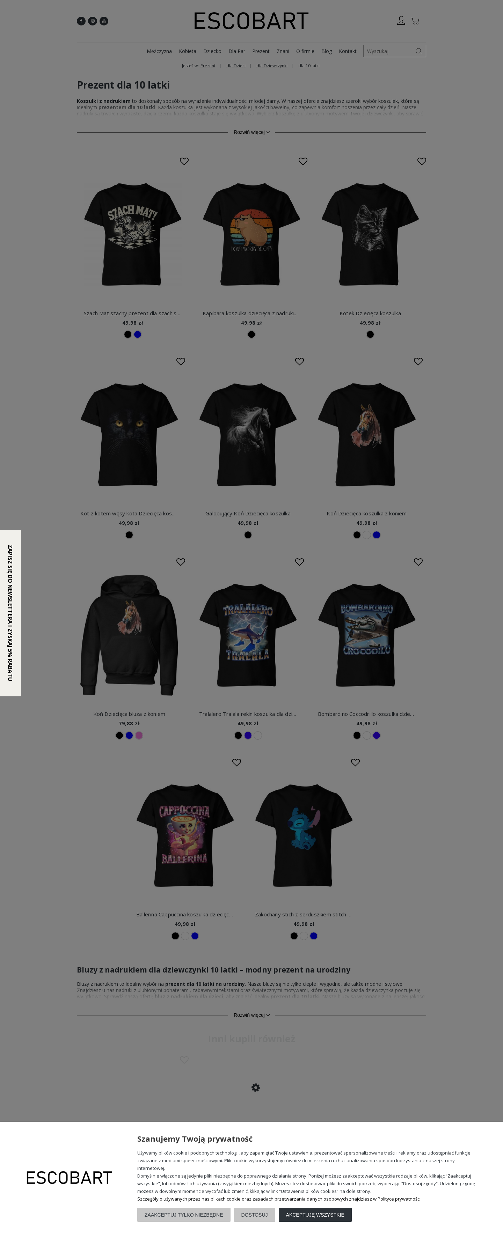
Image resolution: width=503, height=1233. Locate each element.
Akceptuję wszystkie (315, 1215)
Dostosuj (254, 1215)
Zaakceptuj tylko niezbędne (184, 1215)
